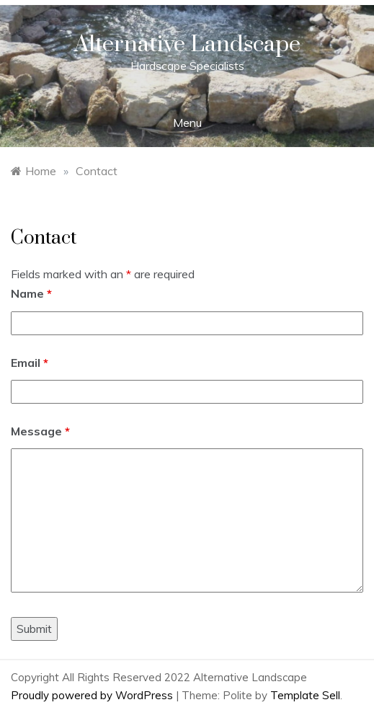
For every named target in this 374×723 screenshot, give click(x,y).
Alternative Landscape (187, 44)
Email (29, 362)
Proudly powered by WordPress (93, 695)
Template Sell (305, 695)
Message (40, 431)
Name (31, 293)
